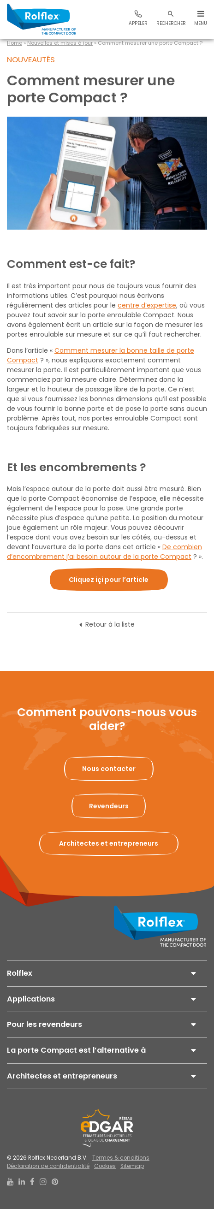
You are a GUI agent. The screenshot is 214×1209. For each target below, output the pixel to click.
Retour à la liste (110, 624)
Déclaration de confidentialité (48, 1166)
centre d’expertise (147, 305)
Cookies (105, 1166)
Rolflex (19, 973)
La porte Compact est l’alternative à (76, 1050)
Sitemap (132, 1166)
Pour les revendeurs (44, 1024)
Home (14, 43)
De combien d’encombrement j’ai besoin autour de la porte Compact (104, 551)
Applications (31, 999)
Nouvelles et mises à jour (60, 43)
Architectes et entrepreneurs (62, 1076)
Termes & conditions (120, 1158)
